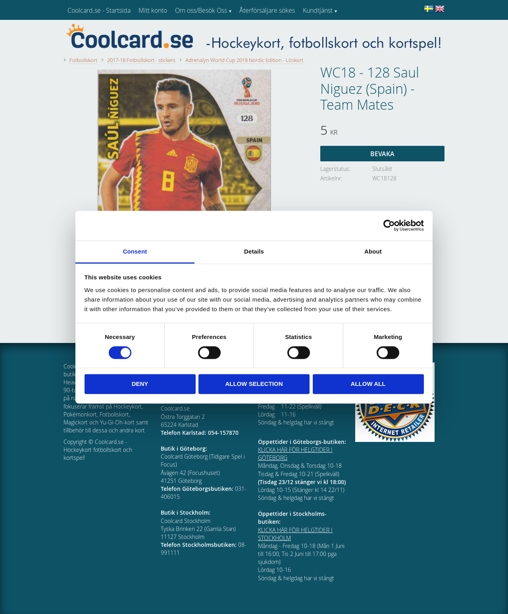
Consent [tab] (135, 251)
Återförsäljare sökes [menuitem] (267, 10)
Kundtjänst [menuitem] (318, 10)
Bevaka (382, 153)
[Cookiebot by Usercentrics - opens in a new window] (389, 225)
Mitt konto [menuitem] (153, 10)
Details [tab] (254, 251)
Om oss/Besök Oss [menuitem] (201, 10)
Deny (140, 384)
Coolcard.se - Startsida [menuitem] (99, 10)
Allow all (368, 384)
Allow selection (254, 384)
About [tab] (373, 251)
